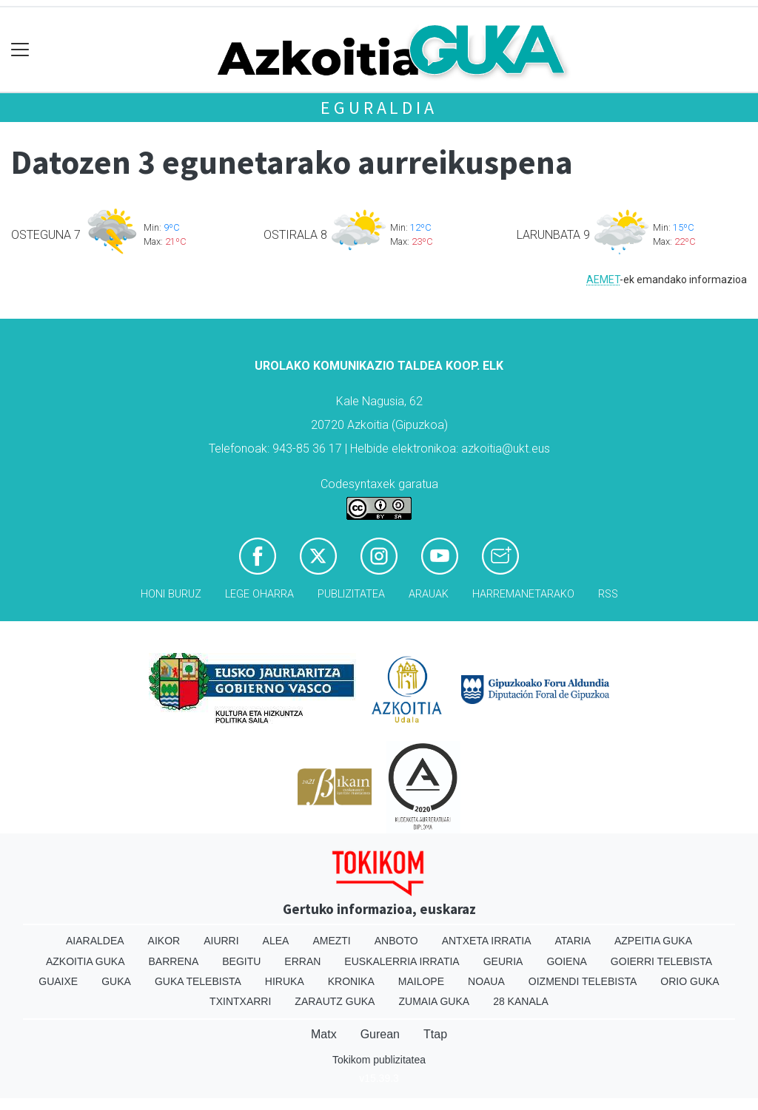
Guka (116, 981)
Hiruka (284, 981)
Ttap (435, 1034)
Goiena (566, 961)
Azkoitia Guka (85, 961)
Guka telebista (198, 981)
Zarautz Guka (335, 1001)
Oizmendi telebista (583, 981)
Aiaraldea (95, 941)
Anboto (396, 941)
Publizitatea (351, 594)
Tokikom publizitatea (379, 1060)
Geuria (503, 961)
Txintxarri (240, 1001)
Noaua (486, 981)
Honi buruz (171, 594)
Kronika (351, 981)
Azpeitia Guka (653, 941)
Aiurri (221, 941)
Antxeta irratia (486, 941)
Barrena (174, 961)
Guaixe (58, 981)
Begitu (241, 961)
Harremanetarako (523, 594)
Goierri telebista (661, 961)
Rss (608, 594)
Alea (276, 941)
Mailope (421, 981)
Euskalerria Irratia (401, 961)
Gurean (380, 1034)
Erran (302, 961)
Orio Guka (689, 981)
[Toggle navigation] (20, 50)
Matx (324, 1034)
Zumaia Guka (433, 1001)
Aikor (164, 941)
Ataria (572, 941)
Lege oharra (259, 594)
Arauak (429, 594)
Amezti (331, 941)
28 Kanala (521, 1001)
